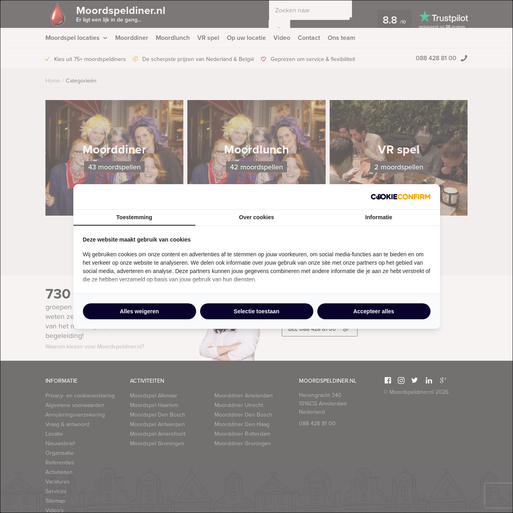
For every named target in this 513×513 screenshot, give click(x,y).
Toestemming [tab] (134, 217)
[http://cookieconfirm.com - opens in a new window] (400, 197)
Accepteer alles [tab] (373, 311)
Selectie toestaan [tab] (256, 311)
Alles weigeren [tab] (139, 311)
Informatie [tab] (378, 217)
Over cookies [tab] (256, 217)
